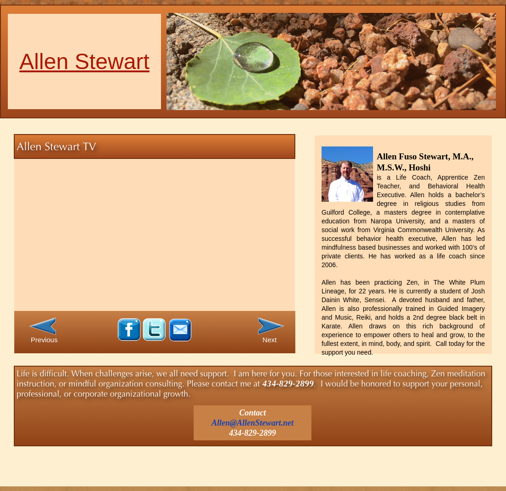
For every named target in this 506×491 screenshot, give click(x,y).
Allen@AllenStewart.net (253, 422)
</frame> (150, 234)
